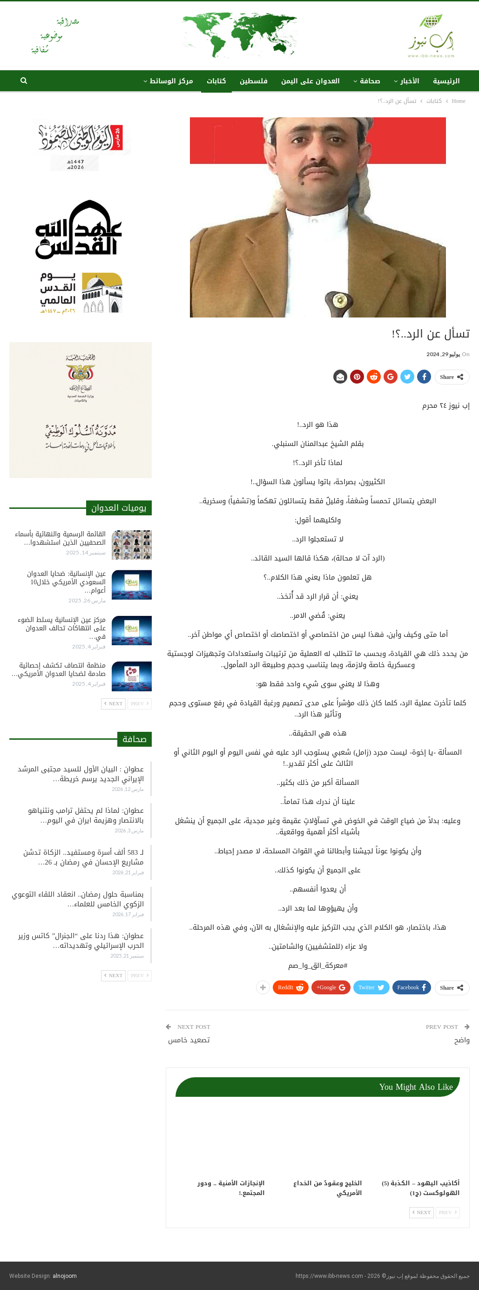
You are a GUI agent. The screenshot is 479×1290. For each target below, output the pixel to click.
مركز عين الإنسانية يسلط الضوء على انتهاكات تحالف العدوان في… (62, 628)
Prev (448, 1212)
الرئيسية (446, 81)
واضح (462, 1040)
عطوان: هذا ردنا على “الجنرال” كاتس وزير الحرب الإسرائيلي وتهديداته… (81, 940)
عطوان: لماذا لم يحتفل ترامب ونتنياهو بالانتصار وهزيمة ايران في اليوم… (86, 815)
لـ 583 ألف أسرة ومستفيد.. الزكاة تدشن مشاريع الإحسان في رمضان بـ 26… (83, 857)
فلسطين (254, 81)
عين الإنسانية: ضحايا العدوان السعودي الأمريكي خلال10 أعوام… (66, 582)
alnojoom (65, 1276)
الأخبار (409, 81)
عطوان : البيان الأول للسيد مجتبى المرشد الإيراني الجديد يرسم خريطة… (81, 774)
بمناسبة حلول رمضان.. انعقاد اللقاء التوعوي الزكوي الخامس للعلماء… (78, 899)
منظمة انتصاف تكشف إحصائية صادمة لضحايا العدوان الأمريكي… (58, 669)
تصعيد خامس (188, 1040)
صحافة (370, 81)
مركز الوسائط (171, 81)
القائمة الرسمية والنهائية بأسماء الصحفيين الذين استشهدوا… (60, 538)
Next (421, 1212)
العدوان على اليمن (310, 81)
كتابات (216, 81)
